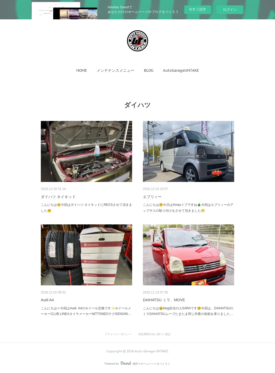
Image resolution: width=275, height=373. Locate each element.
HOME (81, 70)
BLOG (148, 70)
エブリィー (152, 197)
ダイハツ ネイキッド (58, 197)
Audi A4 (47, 300)
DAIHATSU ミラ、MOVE (164, 300)
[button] (81, 70)
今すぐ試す (197, 9)
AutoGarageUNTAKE (181, 70)
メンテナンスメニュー (115, 70)
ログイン (230, 10)
